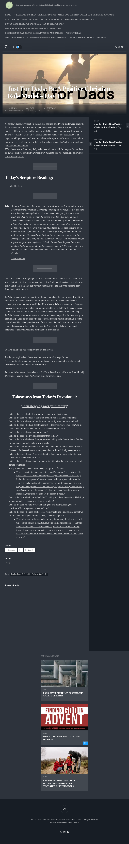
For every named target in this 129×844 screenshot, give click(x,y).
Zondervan (48, 349)
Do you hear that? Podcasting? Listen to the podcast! (34, 24)
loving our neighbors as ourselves (43, 329)
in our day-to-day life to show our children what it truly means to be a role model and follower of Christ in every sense (44, 153)
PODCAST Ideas (73, 33)
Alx (77, 823)
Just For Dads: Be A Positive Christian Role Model (39, 134)
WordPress (63, 823)
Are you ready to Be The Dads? (21, 19)
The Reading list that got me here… (88, 38)
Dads (45, 689)
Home (8, 15)
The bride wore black (70, 124)
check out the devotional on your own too (24, 361)
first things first (41, 425)
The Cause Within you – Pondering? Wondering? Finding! (35, 38)
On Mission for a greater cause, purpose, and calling (34, 33)
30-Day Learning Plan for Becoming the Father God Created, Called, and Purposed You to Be (64, 15)
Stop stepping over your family (44, 406)
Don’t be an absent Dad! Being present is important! (33, 28)
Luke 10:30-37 (15, 186)
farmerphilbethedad (16, 111)
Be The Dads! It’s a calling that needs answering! (67, 19)
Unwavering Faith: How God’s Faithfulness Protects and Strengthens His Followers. (59, 783)
